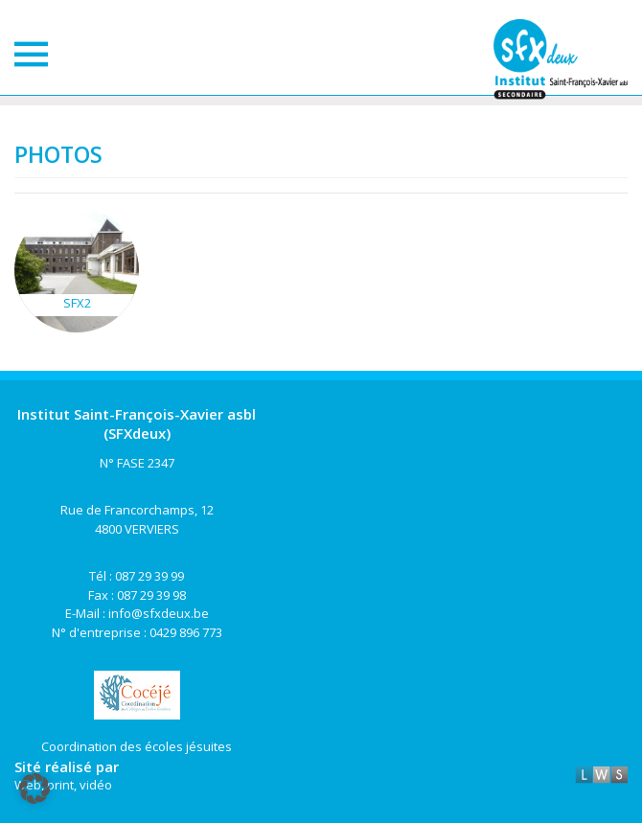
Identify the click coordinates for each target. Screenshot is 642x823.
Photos (58, 154)
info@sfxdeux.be (158, 613)
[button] (34, 788)
